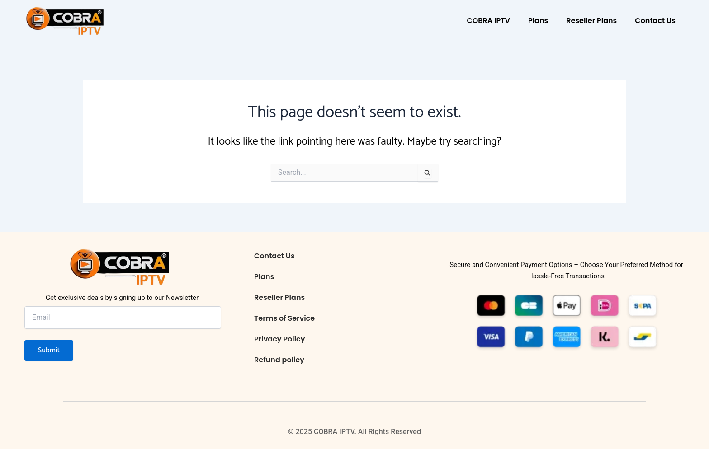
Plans (538, 20)
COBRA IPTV (488, 20)
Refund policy (279, 360)
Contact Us (655, 20)
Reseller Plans (591, 20)
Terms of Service (284, 318)
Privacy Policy (279, 339)
